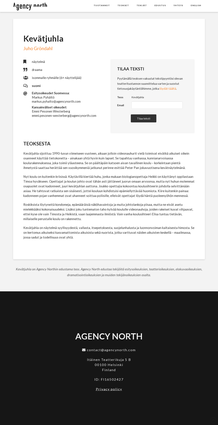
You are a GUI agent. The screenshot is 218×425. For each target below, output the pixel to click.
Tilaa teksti (143, 118)
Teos (120, 97)
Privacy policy (109, 389)
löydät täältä (168, 88)
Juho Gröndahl (38, 48)
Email (120, 105)
